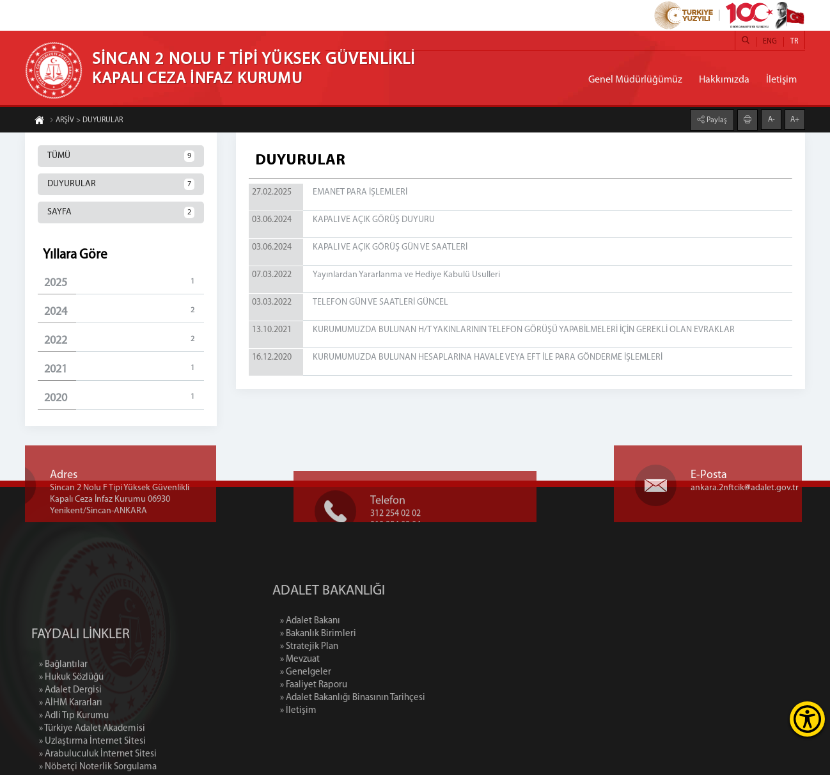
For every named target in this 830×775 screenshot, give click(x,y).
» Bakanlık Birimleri (373, 634)
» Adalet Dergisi (70, 742)
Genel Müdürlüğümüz (635, 80)
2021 (124, 369)
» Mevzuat (355, 659)
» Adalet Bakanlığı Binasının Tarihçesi (407, 698)
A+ (794, 119)
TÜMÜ (120, 156)
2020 (124, 397)
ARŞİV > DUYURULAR (86, 121)
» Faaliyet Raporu (368, 685)
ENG (770, 41)
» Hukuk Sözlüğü (71, 730)
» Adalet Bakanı (365, 621)
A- (771, 119)
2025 (124, 282)
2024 (124, 311)
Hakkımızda (724, 80)
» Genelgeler (360, 672)
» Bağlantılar (63, 717)
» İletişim (353, 710)
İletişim (781, 80)
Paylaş (716, 120)
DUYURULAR (120, 184)
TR (794, 41)
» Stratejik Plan (364, 646)
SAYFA (120, 212)
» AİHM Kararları (70, 755)
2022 (124, 340)
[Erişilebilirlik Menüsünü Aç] (807, 719)
